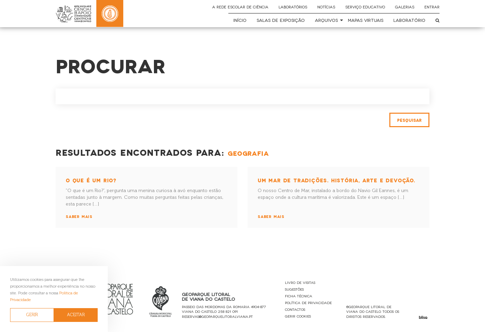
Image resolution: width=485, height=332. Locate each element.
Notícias (326, 6)
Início (240, 20)
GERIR (32, 314)
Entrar (432, 6)
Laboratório (409, 20)
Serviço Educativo (365, 6)
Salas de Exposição (281, 20)
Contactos (295, 309)
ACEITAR (76, 314)
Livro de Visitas (300, 282)
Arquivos (326, 20)
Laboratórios (293, 6)
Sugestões (294, 289)
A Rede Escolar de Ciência (240, 6)
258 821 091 (228, 311)
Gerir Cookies (298, 316)
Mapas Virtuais (365, 20)
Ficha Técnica (298, 296)
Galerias (404, 6)
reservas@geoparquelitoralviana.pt (217, 316)
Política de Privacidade (308, 302)
